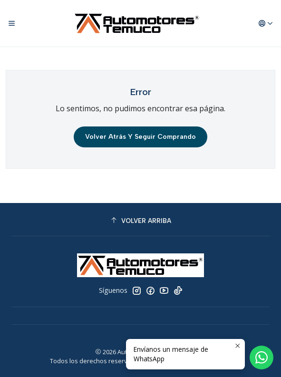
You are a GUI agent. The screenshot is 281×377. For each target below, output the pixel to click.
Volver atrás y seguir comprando (140, 137)
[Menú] (12, 23)
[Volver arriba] (140, 220)
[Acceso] (265, 23)
